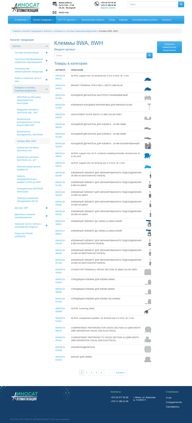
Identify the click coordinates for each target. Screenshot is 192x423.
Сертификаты (172, 407)
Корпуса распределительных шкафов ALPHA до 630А (29, 179)
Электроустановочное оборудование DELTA (27, 199)
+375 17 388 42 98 (108, 5)
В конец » (121, 372)
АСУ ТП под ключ (67, 20)
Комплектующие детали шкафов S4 (29, 168)
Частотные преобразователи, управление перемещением (32, 61)
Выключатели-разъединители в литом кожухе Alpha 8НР (28, 122)
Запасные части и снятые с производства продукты (32, 225)
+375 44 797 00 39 (108, 3)
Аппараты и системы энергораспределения (75, 31)
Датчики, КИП (32, 208)
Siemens (48, 31)
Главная (16, 31)
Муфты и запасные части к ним (32, 80)
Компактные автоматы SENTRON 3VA (28, 149)
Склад (112, 20)
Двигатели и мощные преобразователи (32, 216)
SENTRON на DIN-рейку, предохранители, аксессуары (29, 100)
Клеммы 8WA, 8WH (26, 141)
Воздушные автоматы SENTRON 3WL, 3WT (27, 111)
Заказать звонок (108, 8)
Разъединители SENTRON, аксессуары (30, 190)
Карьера (123, 20)
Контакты (166, 20)
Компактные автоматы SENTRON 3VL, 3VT (28, 158)
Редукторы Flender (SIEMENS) (24, 235)
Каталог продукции (43, 20)
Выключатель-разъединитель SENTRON (30, 133)
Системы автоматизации (32, 53)
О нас (169, 397)
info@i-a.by (64, 12)
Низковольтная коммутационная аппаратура (32, 70)
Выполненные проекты (93, 20)
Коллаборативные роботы (145, 20)
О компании (22, 20)
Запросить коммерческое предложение (169, 47)
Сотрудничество (174, 402)
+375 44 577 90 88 (120, 397)
